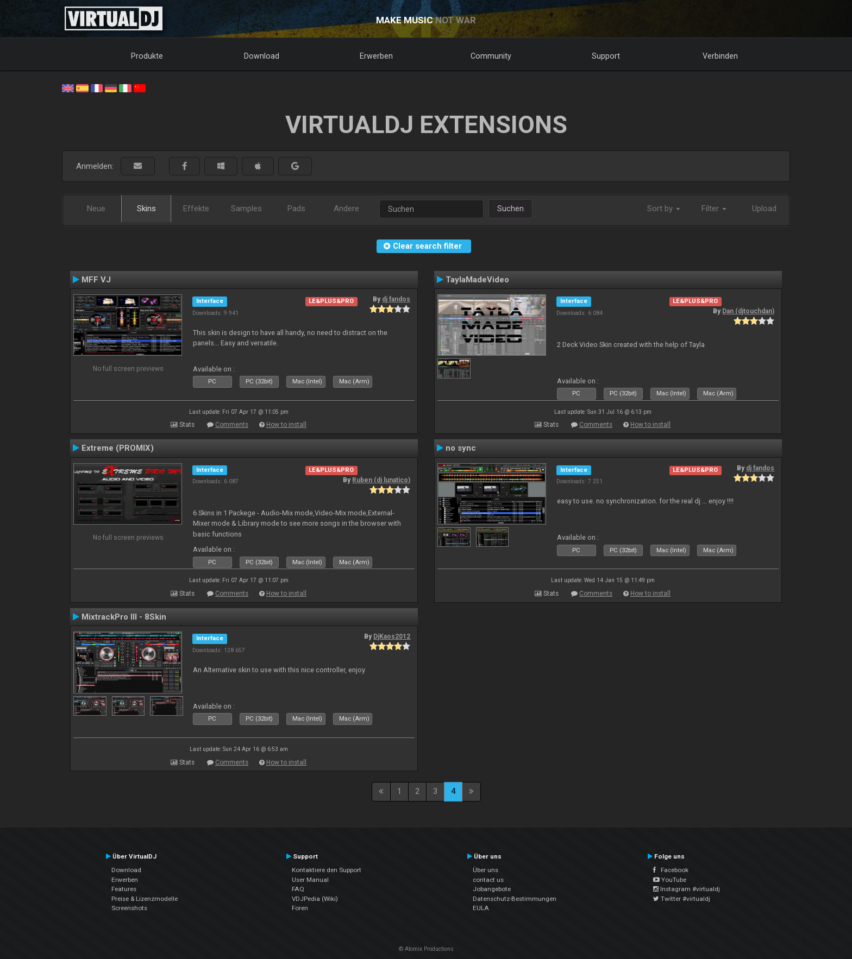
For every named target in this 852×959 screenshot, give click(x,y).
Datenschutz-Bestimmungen (514, 899)
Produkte (147, 56)
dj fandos (396, 299)
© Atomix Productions (426, 948)
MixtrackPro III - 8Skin (124, 617)
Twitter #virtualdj (681, 899)
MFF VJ (96, 280)
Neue (96, 208)
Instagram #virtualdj (686, 889)
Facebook (670, 870)
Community (491, 56)
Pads (296, 208)
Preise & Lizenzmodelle (144, 899)
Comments (231, 424)
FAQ (298, 889)
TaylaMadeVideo (477, 280)
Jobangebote (492, 889)
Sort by (663, 208)
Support (606, 56)
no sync (461, 448)
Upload (764, 208)
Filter (713, 208)
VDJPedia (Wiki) (315, 899)
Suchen (510, 208)
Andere (346, 208)
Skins (146, 208)
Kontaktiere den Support (326, 870)
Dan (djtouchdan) (748, 311)
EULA (481, 908)
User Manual (310, 880)
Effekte (196, 208)
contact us (488, 880)
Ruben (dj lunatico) (381, 480)
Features (123, 889)
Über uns (485, 870)
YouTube (669, 880)
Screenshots (129, 908)
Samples (246, 208)
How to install (286, 424)
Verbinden (720, 56)
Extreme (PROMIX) (118, 448)
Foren (300, 908)
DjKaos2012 (391, 636)
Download (261, 56)
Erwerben (376, 56)
